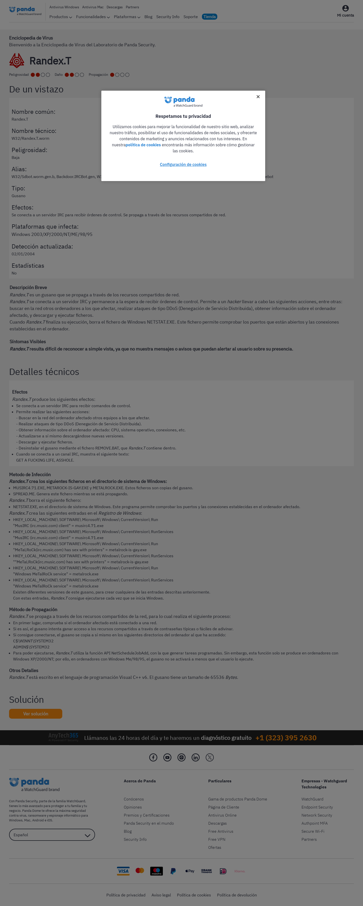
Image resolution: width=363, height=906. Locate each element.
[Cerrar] (258, 96)
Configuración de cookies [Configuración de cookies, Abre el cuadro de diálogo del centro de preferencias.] (183, 164)
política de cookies (143, 144)
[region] (183, 136)
